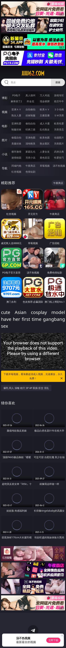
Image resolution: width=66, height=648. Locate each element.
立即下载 (53, 640)
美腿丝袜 (16, 143)
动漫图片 (59, 137)
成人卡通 (45, 123)
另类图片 (59, 143)
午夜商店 (30, 165)
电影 (4, 126)
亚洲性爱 (16, 123)
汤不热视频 (59, 165)
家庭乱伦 (30, 151)
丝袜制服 (30, 115)
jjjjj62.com (33, 73)
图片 (4, 140)
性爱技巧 (59, 157)
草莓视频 (45, 165)
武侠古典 (59, 151)
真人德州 (30, 95)
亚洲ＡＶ (16, 109)
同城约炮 (16, 165)
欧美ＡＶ (45, 109)
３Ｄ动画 (59, 109)
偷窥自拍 (16, 137)
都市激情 (16, 151)
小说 (4, 154)
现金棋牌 (45, 101)
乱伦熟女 (45, 129)
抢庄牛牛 (59, 101)
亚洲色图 (30, 137)
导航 (4, 168)
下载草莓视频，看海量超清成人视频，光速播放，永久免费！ (33, 376)
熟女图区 (45, 143)
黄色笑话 (45, 157)
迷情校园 (16, 157)
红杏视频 (16, 171)
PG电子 (16, 95)
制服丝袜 (16, 129)
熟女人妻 (16, 115)
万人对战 (45, 95)
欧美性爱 (59, 123)
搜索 (57, 82)
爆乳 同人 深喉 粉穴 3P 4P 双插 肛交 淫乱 (26, 388)
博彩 (4, 98)
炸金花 (30, 101)
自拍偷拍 (30, 109)
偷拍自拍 (30, 123)
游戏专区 (59, 95)
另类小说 (30, 157)
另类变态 (59, 129)
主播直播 (45, 115)
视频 (4, 112)
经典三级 (30, 129)
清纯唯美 (30, 143)
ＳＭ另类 (59, 115)
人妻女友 (45, 151)
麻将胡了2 (16, 101)
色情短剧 (30, 171)
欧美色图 (45, 137)
